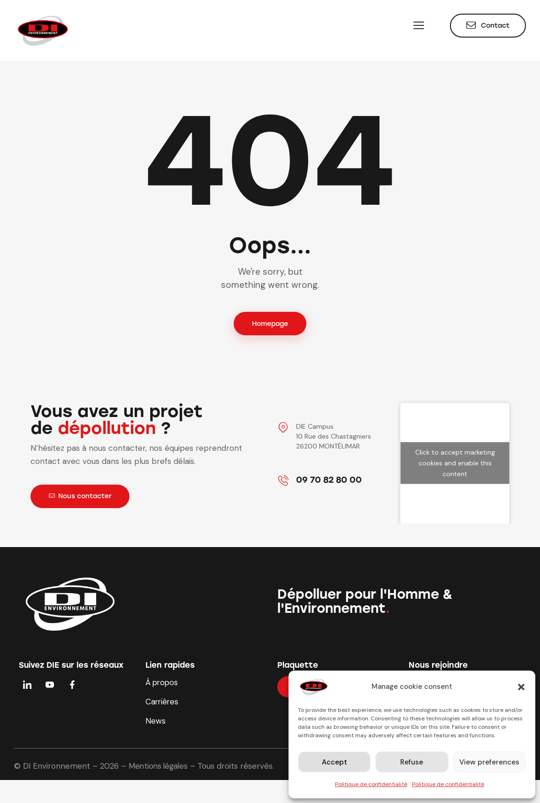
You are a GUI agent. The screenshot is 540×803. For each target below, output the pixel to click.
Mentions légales (159, 768)
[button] (521, 687)
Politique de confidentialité (371, 784)
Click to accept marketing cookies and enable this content (455, 463)
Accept (334, 762)
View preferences (489, 762)
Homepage (270, 324)
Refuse (411, 762)
